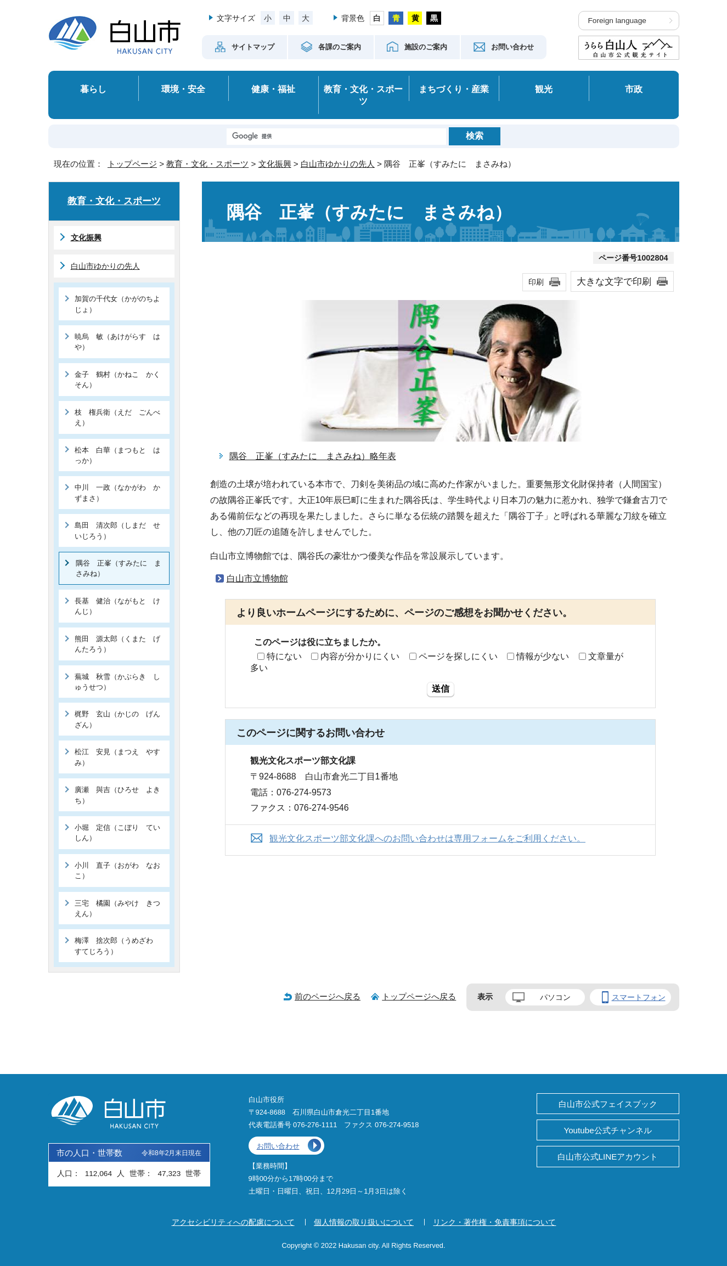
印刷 (536, 282)
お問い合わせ (278, 1146)
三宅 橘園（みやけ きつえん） (117, 908)
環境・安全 (183, 89)
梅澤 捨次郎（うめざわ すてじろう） (117, 945)
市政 (634, 89)
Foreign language (617, 20)
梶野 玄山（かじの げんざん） (117, 719)
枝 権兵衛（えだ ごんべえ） (117, 417)
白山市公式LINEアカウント (607, 1156)
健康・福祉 (273, 89)
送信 (440, 688)
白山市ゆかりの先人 (338, 163)
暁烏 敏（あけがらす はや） (117, 341)
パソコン (555, 997)
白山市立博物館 (257, 578)
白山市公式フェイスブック (608, 1104)
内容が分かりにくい (359, 656)
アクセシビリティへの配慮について (233, 1222)
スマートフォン (639, 997)
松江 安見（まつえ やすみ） (117, 757)
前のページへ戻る (327, 996)
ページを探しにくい (458, 656)
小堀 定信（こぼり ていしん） (117, 832)
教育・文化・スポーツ (363, 95)
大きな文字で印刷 (614, 281)
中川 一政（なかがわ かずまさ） (117, 492)
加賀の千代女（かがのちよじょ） (117, 304)
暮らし (93, 89)
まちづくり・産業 (454, 89)
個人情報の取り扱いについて (364, 1222)
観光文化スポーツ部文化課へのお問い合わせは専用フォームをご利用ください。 (427, 838)
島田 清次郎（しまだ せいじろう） (117, 530)
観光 (544, 89)
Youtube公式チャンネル (607, 1130)
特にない (284, 656)
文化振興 (274, 163)
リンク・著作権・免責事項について (494, 1222)
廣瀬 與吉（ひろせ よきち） (117, 794)
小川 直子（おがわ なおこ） (117, 870)
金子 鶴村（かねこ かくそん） (117, 379)
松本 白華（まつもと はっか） (117, 455)
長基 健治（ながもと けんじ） (117, 606)
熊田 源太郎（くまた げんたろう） (117, 644)
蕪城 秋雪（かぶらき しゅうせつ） (117, 681)
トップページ (132, 163)
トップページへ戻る (419, 996)
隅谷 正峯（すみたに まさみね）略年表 (312, 456)
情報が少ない (542, 656)
